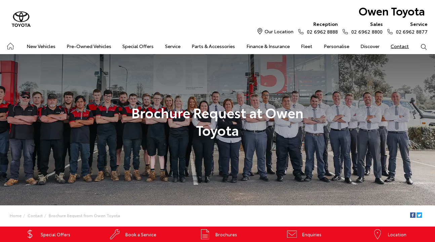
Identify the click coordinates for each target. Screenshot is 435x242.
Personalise (336, 46)
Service (173, 46)
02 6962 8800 (365, 27)
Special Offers (138, 46)
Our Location (279, 31)
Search (421, 46)
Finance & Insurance (268, 46)
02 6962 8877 (410, 27)
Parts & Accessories (213, 46)
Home (9, 44)
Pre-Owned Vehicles (89, 46)
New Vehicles (41, 46)
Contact (400, 46)
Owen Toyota (392, 10)
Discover (370, 46)
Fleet (306, 46)
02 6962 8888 (321, 27)
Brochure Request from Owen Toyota (84, 215)
